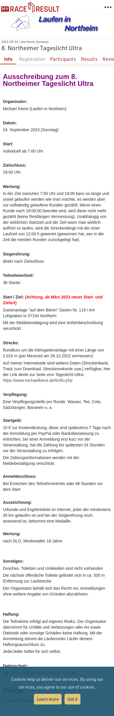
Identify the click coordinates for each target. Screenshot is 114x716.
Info (8, 59)
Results (89, 59)
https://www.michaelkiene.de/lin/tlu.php (37, 380)
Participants (63, 59)
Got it (72, 699)
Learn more (48, 699)
